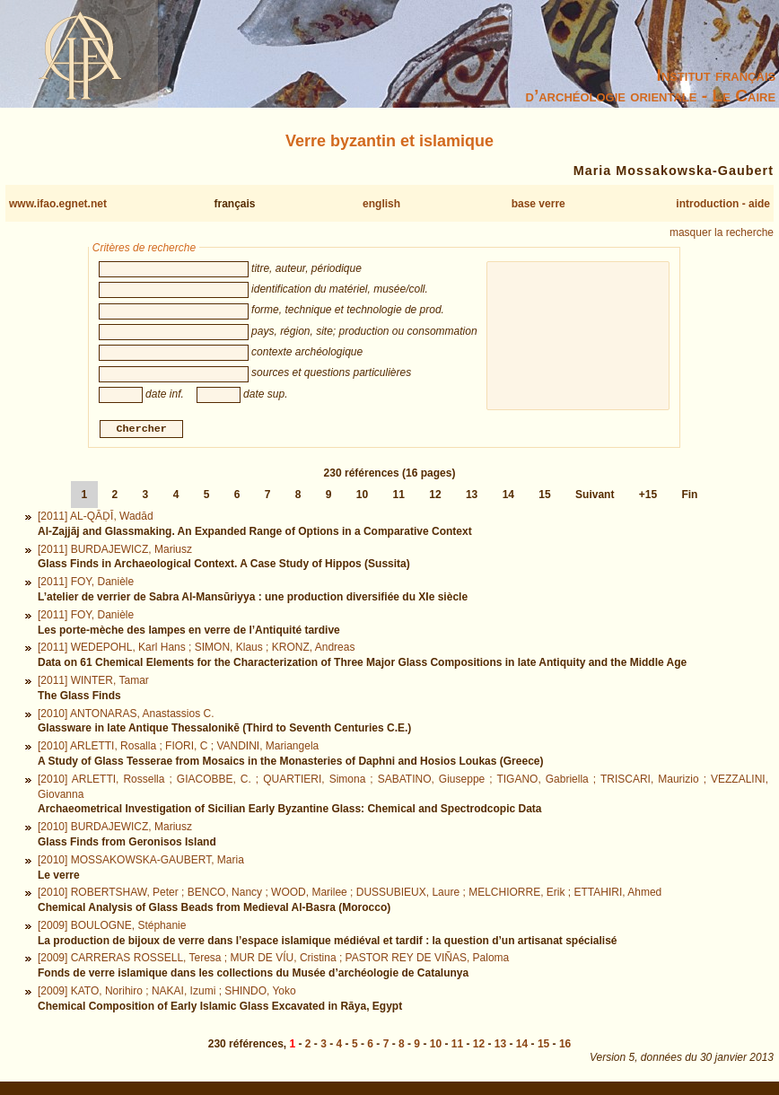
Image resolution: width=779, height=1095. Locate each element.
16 (565, 1046)
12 (435, 497)
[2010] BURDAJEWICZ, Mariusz (115, 829)
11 (399, 497)
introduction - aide (723, 203)
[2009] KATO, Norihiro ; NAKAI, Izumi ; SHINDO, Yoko (167, 993)
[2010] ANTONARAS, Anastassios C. (126, 715)
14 (508, 497)
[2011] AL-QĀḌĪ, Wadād (95, 518)
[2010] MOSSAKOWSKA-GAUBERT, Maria (141, 861)
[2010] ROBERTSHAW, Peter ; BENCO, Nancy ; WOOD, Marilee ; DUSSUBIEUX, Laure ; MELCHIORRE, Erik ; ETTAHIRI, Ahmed (349, 895)
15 (544, 497)
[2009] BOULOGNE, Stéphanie (112, 927)
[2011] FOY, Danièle (86, 584)
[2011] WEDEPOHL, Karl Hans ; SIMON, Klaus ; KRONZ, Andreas (196, 650)
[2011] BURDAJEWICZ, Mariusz (115, 551)
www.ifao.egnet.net (58, 203)
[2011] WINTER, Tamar (93, 682)
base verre (538, 203)
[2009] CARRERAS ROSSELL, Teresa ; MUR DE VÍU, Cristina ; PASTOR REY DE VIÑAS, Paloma (273, 960)
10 (362, 497)
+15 (648, 497)
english (381, 203)
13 (471, 497)
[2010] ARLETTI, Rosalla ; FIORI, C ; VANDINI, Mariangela (178, 748)
